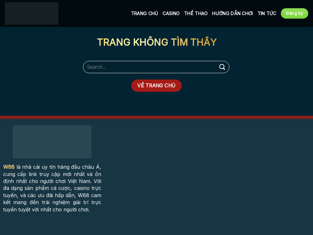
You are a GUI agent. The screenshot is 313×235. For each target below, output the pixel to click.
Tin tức (266, 13)
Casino (171, 13)
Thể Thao (196, 13)
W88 (9, 167)
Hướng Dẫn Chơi (232, 13)
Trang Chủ (144, 13)
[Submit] (222, 67)
